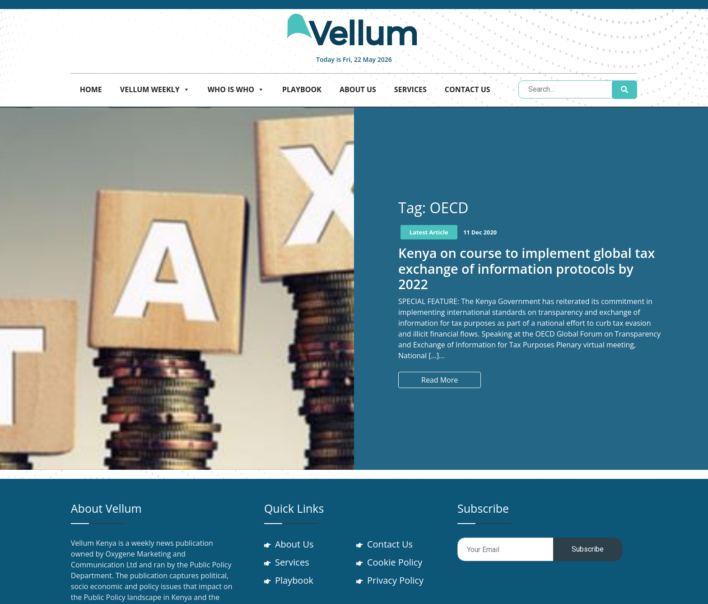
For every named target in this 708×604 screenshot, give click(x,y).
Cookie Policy (394, 562)
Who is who (236, 89)
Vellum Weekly (155, 89)
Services (410, 89)
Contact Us (467, 89)
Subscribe (588, 549)
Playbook (301, 89)
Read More (439, 380)
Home (91, 89)
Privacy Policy (395, 580)
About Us (358, 89)
